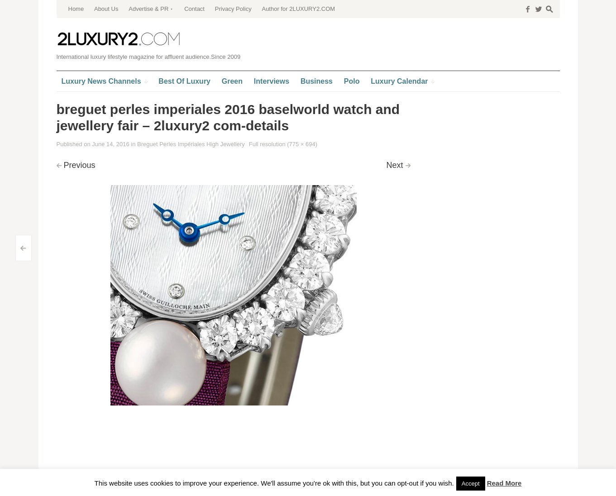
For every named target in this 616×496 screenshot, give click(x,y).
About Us (106, 8)
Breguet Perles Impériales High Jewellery (191, 144)
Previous (80, 165)
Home (76, 8)
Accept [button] (471, 483)
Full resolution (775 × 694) (283, 144)
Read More (504, 483)
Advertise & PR (148, 8)
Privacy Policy (233, 8)
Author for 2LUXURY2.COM (298, 8)
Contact (194, 8)
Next (394, 165)
